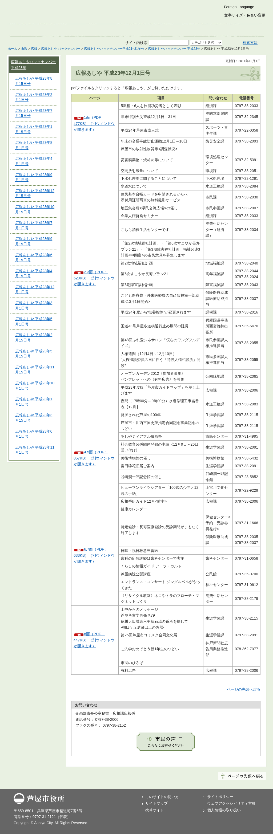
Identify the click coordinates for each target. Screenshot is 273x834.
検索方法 (250, 42)
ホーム (12, 49)
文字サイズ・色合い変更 (244, 15)
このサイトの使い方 (162, 797)
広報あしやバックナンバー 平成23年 (174, 49)
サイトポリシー (220, 797)
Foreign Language (239, 7)
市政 (24, 49)
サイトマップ (156, 803)
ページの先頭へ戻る (243, 689)
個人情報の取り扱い (224, 810)
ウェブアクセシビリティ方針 (231, 803)
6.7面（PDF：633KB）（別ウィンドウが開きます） (94, 555)
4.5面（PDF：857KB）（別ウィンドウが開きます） (94, 458)
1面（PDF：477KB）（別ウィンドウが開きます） (94, 123)
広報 (34, 49)
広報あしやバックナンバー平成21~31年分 (114, 49)
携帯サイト (154, 810)
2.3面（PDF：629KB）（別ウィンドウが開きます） (94, 278)
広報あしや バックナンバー (60, 49)
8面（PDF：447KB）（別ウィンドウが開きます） (94, 640)
